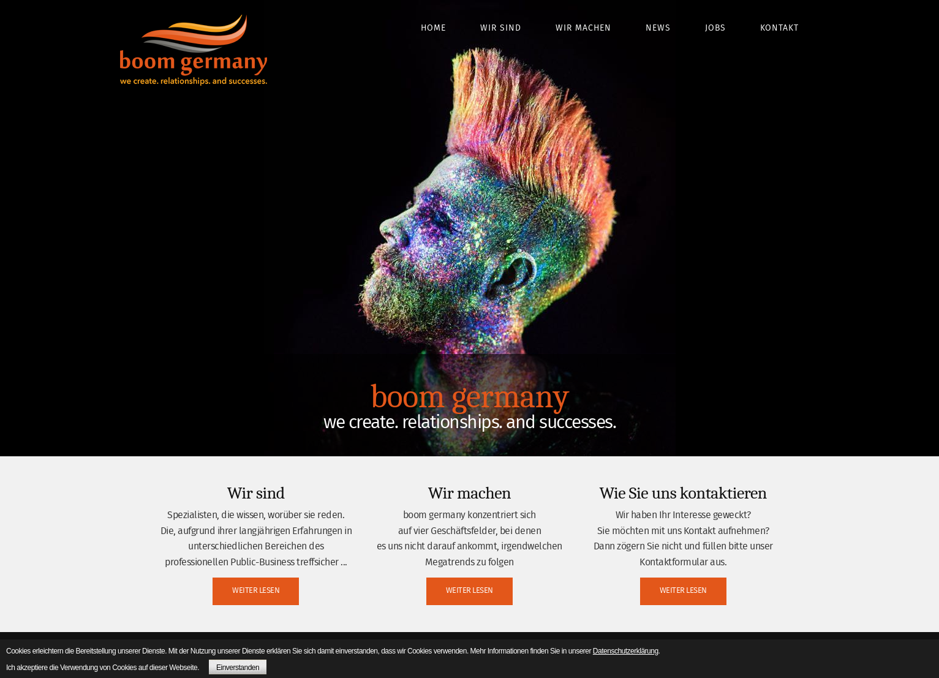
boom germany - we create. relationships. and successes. (193, 50)
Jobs (715, 28)
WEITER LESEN (255, 590)
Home (433, 28)
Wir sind (500, 28)
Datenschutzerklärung (625, 651)
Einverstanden (237, 667)
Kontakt (779, 28)
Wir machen (583, 28)
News (658, 28)
